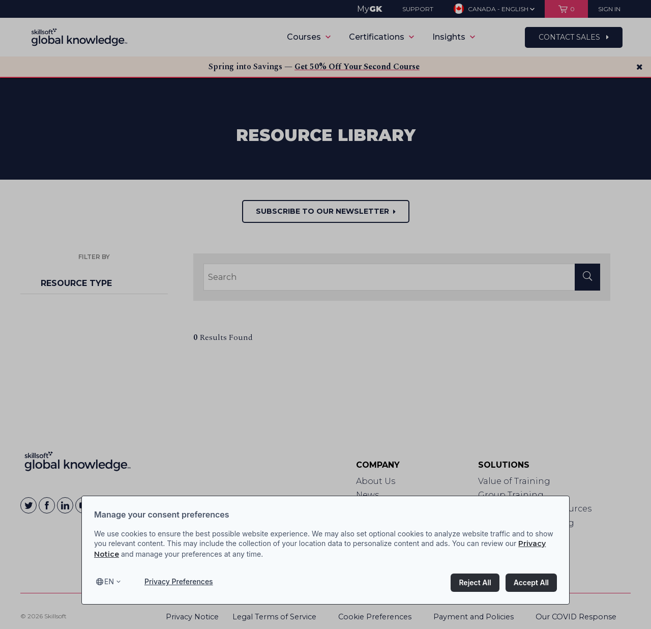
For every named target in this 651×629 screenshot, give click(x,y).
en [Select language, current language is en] (109, 581)
